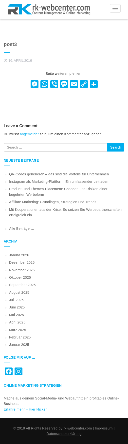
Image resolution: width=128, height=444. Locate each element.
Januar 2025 (19, 345)
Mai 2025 (16, 315)
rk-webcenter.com (77, 428)
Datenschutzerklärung (63, 434)
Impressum (104, 428)
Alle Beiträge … (21, 228)
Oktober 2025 (20, 277)
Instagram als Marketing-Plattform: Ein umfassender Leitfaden (58, 182)
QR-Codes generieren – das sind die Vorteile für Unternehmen (59, 174)
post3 (10, 44)
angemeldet (29, 134)
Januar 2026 (19, 255)
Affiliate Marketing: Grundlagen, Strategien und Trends (52, 202)
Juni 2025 (17, 307)
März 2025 (17, 330)
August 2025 (19, 292)
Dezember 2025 (22, 262)
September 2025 (22, 285)
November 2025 (22, 270)
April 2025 (17, 322)
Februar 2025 (20, 337)
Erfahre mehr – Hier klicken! (26, 409)
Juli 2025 (16, 300)
